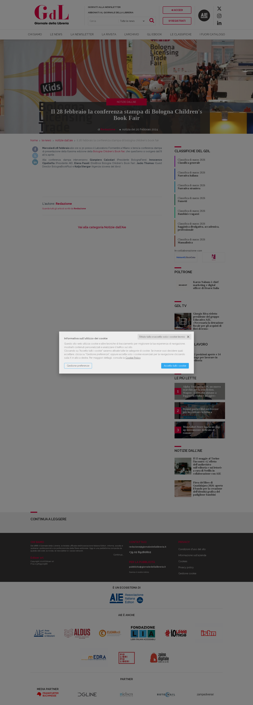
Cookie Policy (132, 357)
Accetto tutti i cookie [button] (175, 365)
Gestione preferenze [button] (78, 365)
